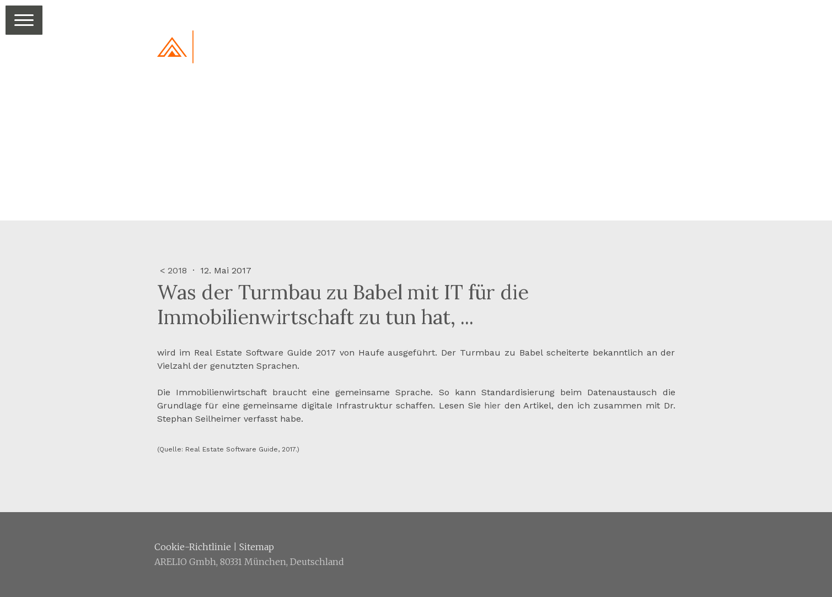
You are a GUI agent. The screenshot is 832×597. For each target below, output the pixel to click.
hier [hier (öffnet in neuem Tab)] (492, 405)
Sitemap (256, 546)
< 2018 (175, 270)
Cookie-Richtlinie (192, 546)
